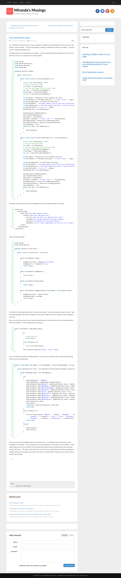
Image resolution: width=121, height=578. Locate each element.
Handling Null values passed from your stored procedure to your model (30, 514)
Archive (15, 2)
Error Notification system (19, 38)
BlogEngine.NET (70, 575)
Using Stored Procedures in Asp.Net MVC (21, 508)
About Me (28, 2)
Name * (15, 542)
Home (9, 2)
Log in (113, 2)
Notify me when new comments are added (32, 565)
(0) (73, 40)
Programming (32, 40)
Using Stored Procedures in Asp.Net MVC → (61, 25)
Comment (64, 535)
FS (87, 575)
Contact (21, 2)
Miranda (24, 40)
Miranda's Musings (30, 10)
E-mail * (15, 547)
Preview (71, 535)
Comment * (14, 551)
